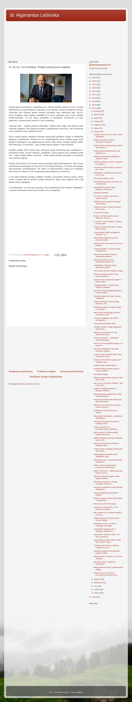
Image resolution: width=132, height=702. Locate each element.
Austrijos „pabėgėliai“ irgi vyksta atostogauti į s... (106, 319)
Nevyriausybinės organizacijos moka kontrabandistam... (108, 395)
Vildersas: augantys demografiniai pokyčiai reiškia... (107, 552)
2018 (94, 105)
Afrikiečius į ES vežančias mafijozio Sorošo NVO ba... (107, 406)
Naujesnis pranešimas (21, 371)
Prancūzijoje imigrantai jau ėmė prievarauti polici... (106, 239)
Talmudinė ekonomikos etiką (105, 323)
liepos (96, 128)
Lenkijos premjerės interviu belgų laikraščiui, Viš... (106, 303)
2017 (94, 108)
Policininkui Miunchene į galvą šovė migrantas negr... (107, 361)
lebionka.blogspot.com (101, 65)
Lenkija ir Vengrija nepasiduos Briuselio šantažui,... (105, 390)
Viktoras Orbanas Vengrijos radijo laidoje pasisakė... (106, 477)
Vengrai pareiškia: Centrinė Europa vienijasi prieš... (107, 250)
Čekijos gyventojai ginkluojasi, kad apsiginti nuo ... (107, 152)
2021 (94, 95)
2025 (94, 81)
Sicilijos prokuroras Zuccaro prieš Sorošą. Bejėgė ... (106, 519)
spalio (96, 118)
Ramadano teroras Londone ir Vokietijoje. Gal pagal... (105, 525)
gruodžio (97, 111)
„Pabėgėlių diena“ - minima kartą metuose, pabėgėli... (106, 286)
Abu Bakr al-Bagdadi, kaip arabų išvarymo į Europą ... (106, 350)
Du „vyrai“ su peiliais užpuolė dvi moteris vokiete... (106, 197)
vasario (97, 589)
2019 (94, 101)
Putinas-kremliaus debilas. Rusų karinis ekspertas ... (106, 275)
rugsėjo (97, 121)
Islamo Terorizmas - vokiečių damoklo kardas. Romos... (108, 472)
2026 (94, 78)
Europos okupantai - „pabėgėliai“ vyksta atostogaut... (106, 339)
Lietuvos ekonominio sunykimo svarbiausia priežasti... (105, 255)
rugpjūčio (98, 125)
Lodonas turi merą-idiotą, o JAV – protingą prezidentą (106, 508)
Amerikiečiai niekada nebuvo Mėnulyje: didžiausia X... (105, 530)
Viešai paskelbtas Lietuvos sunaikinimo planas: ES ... (105, 261)
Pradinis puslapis (46, 371)
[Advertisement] (66, 40)
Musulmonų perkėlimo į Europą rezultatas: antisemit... (106, 483)
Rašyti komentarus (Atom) (29, 384)
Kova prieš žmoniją (101, 213)
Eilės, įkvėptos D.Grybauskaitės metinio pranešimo (106, 433)
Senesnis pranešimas (71, 371)
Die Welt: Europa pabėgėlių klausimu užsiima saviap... (108, 292)
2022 (94, 91)
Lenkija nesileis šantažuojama (105, 365)
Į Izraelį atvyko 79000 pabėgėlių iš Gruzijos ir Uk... (107, 233)
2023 (94, 88)
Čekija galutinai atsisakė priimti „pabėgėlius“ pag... (105, 455)
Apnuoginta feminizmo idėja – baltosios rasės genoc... (105, 188)
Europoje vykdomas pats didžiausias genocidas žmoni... (108, 401)
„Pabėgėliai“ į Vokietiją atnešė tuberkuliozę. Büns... (105, 266)
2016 (94, 597)
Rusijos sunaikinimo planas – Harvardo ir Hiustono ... (105, 141)
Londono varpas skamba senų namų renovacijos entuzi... (108, 355)
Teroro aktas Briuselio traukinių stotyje (108, 271)
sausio (97, 593)
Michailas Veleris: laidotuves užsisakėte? (104, 563)
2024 (94, 84)
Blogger (79, 692)
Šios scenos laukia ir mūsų (104, 178)
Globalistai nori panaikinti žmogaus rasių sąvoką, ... (107, 203)
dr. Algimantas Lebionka (34, 15)
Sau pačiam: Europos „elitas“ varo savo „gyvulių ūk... (107, 535)
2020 (94, 98)
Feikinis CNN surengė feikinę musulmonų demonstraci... (105, 466)
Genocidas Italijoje (101, 374)
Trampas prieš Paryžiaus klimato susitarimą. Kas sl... (106, 546)
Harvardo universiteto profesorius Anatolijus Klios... (106, 422)
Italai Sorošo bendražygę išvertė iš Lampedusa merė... (107, 314)
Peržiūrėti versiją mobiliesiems (46, 376)
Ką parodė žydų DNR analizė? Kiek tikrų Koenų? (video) (107, 541)
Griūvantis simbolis (101, 193)
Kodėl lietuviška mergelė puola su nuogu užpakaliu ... (106, 370)
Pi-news (72, 107)
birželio (97, 132)
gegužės (97, 579)
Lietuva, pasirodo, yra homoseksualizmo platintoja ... (106, 428)
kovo (96, 586)
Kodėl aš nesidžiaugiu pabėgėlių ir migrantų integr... (107, 157)
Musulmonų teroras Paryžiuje (105, 504)
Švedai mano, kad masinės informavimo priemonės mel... (106, 574)
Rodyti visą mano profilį (98, 68)
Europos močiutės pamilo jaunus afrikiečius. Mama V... (106, 217)
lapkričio (97, 114)
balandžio (98, 583)
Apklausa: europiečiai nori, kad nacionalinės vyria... (105, 333)
